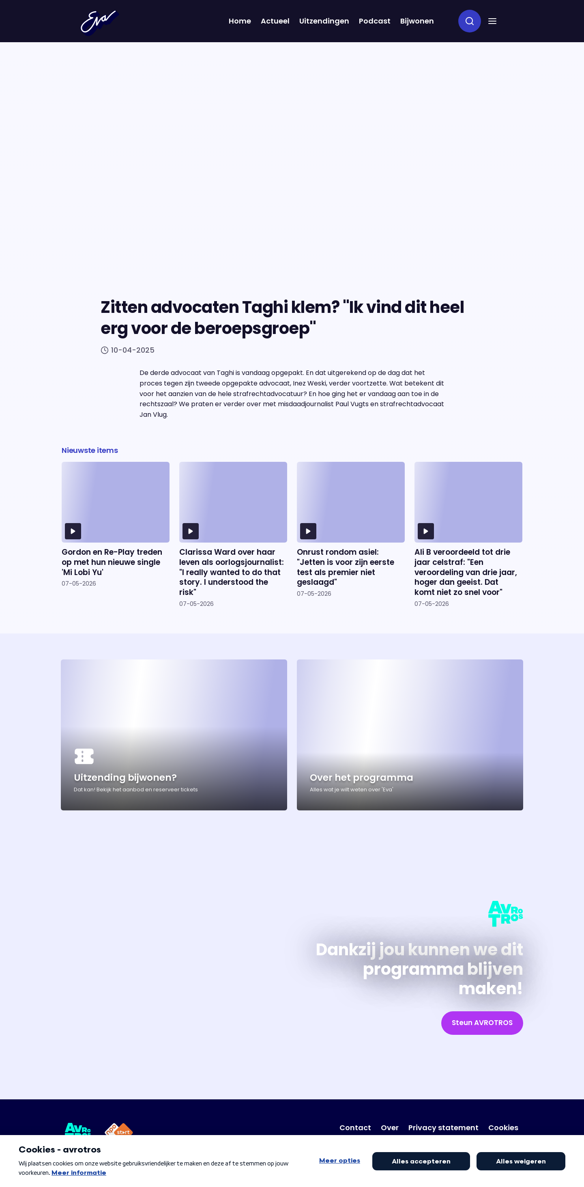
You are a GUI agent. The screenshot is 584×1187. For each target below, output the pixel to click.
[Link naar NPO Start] (118, 1134)
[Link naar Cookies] (503, 1127)
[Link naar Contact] (355, 1127)
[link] (482, 1023)
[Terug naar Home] (99, 23)
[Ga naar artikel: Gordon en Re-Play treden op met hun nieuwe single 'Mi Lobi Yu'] (116, 535)
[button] (492, 21)
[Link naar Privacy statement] (443, 1127)
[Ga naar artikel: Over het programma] (410, 734)
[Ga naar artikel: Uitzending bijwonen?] (174, 734)
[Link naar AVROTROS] (78, 1134)
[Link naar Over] (390, 1127)
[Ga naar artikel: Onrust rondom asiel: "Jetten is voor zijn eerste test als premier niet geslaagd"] (351, 535)
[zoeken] (469, 21)
